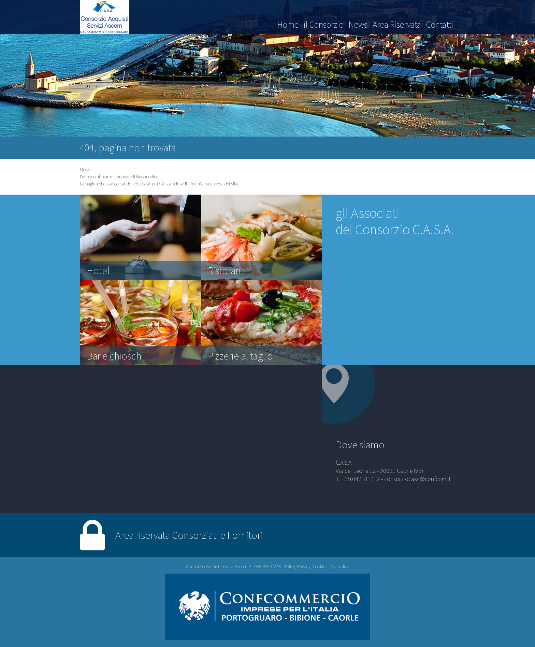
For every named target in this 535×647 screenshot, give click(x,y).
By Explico (340, 566)
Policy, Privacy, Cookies (305, 566)
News (358, 24)
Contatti (439, 24)
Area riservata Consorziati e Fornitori (188, 535)
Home (288, 24)
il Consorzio (324, 24)
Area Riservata (397, 24)
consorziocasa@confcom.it (417, 479)
